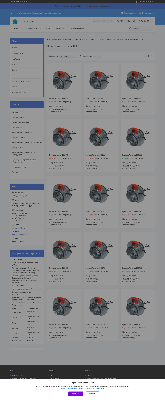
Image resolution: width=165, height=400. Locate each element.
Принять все (75, 393)
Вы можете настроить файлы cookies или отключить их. (82, 388)
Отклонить (92, 393)
